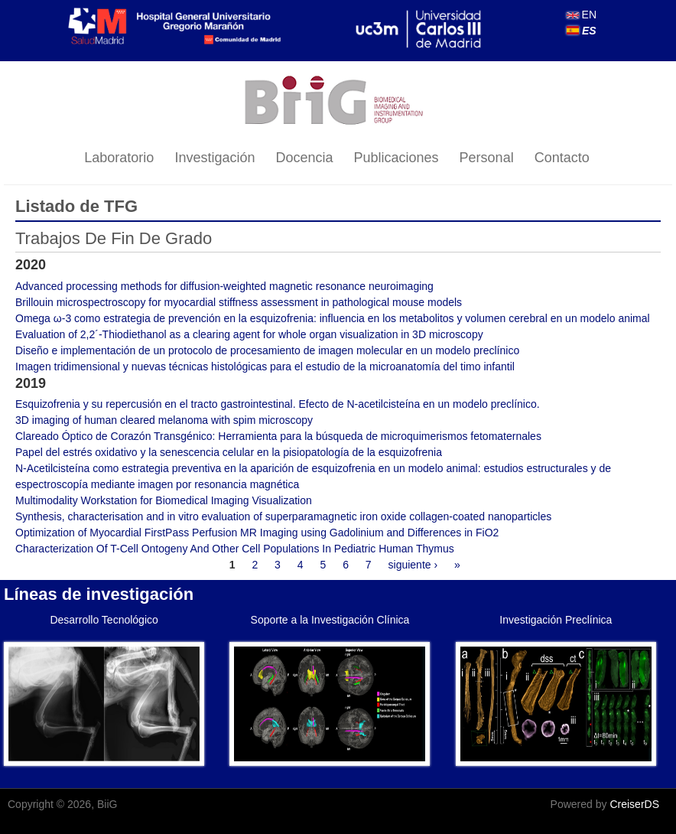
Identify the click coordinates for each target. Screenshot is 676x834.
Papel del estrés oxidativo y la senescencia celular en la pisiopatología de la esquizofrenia (228, 452)
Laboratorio (119, 157)
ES (581, 30)
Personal (487, 157)
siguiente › (413, 565)
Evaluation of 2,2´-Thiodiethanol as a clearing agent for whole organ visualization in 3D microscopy (249, 334)
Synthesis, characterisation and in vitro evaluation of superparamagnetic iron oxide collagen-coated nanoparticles (283, 516)
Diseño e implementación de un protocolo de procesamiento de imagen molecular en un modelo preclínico (267, 350)
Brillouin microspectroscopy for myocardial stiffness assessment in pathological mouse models (238, 302)
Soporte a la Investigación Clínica (330, 620)
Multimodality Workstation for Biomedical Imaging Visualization (163, 500)
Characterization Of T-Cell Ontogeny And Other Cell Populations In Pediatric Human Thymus (234, 548)
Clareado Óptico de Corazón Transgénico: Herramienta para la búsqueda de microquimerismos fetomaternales (278, 436)
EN (581, 14)
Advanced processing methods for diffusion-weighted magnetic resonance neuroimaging (224, 286)
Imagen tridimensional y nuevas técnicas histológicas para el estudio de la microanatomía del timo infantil (265, 366)
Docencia (304, 157)
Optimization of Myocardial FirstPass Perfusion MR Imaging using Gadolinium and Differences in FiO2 (257, 532)
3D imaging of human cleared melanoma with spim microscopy (164, 420)
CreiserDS (634, 804)
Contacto (562, 157)
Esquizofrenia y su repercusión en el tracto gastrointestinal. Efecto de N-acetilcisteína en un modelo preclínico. (277, 404)
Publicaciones (396, 157)
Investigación (214, 157)
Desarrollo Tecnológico (104, 620)
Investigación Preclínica (555, 620)
